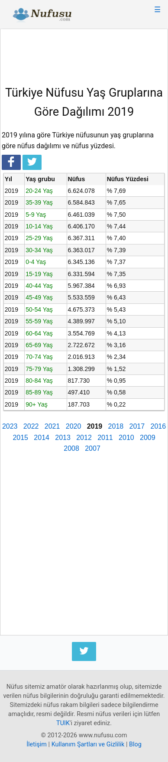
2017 (137, 426)
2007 (92, 448)
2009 (147, 437)
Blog (135, 744)
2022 (31, 426)
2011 (105, 437)
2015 (20, 437)
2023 (10, 426)
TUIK (63, 723)
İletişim (36, 744)
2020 (73, 426)
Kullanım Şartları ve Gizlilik (88, 744)
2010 (126, 437)
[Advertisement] (84, 54)
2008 (71, 448)
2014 (41, 437)
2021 (52, 426)
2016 (158, 426)
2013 (63, 437)
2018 (116, 426)
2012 (84, 437)
